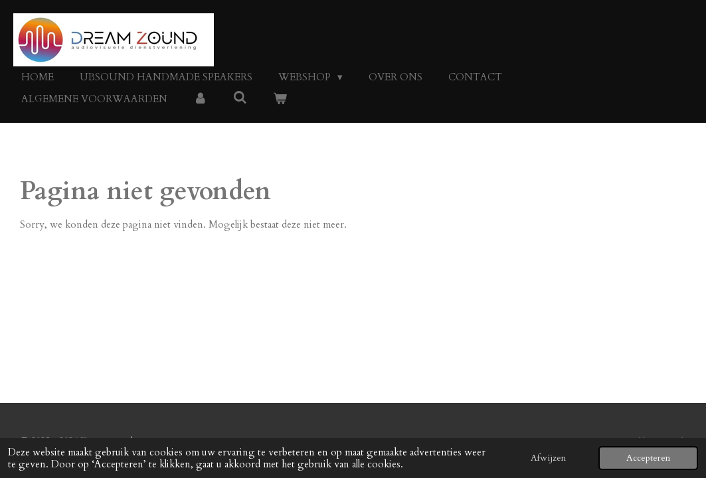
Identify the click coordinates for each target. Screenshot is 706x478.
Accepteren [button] (648, 458)
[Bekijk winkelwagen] (280, 99)
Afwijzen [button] (548, 458)
